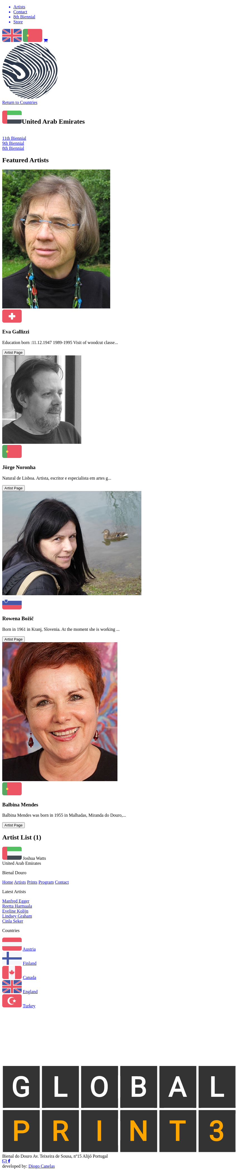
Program (46, 882)
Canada (29, 977)
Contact (62, 882)
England (30, 991)
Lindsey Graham (17, 916)
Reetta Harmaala (17, 906)
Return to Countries (19, 102)
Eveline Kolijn (15, 911)
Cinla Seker (12, 921)
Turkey (29, 1005)
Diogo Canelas (41, 1166)
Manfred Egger (15, 901)
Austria (29, 949)
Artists (20, 882)
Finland (29, 963)
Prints (32, 882)
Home (7, 882)
